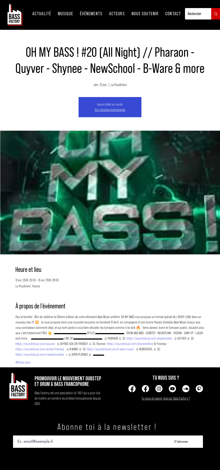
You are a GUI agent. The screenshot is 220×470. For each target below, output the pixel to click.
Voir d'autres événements (110, 110)
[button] (42, 14)
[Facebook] (132, 388)
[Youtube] (172, 388)
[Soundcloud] (185, 388)
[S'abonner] (181, 441)
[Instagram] (159, 388)
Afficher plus (22, 362)
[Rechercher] (195, 13)
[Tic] (199, 388)
